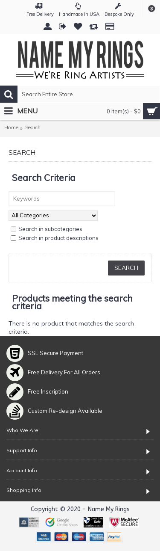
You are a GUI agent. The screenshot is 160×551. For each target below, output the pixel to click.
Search (33, 127)
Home (11, 127)
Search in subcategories (46, 228)
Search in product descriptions (55, 237)
